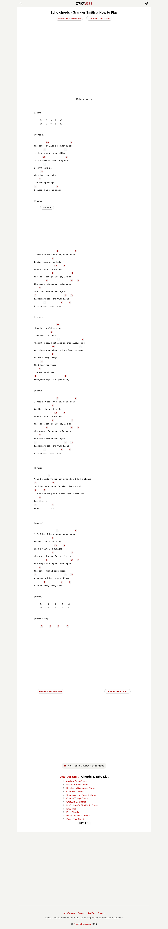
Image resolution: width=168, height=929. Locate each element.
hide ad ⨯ (47, 207)
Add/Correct (69, 913)
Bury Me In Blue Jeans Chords (80, 788)
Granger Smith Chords (69, 18)
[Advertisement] (84, 75)
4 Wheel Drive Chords (76, 781)
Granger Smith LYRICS (117, 691)
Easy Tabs (71, 809)
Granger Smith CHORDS (50, 691)
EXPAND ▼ (84, 823)
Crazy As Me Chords (76, 802)
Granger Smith (69, 776)
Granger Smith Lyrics (99, 18)
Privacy (101, 913)
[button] (20, 3)
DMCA (91, 913)
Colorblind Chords (74, 791)
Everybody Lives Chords (78, 815)
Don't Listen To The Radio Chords (82, 805)
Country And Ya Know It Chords (81, 795)
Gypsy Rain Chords (75, 819)
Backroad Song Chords (77, 785)
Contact (81, 913)
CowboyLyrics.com (82, 924)
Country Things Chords (77, 798)
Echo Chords (72, 812)
